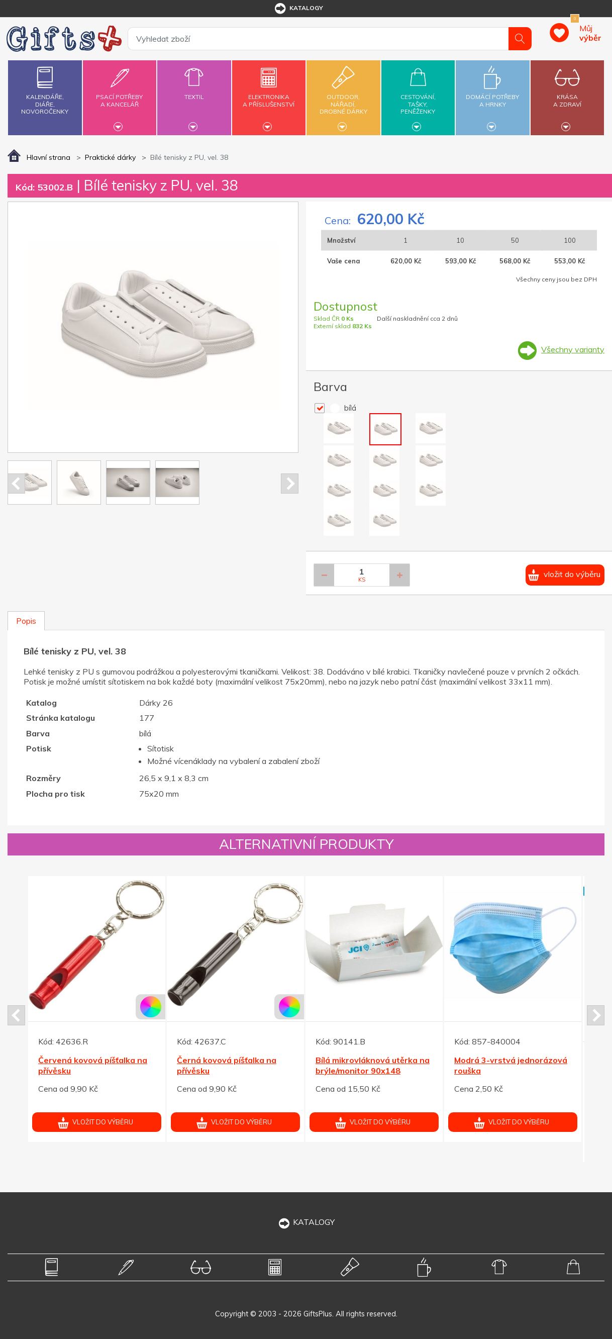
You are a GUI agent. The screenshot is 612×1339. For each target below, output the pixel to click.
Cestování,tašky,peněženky (418, 96)
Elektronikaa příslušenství (269, 94)
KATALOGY (306, 1222)
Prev (16, 483)
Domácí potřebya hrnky (492, 94)
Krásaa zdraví (567, 94)
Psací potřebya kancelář (119, 94)
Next (289, 483)
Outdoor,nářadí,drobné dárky (343, 96)
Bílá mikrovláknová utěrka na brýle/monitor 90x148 (373, 1065)
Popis (26, 621)
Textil (194, 91)
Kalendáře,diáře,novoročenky (45, 88)
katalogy (298, 9)
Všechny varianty (572, 349)
